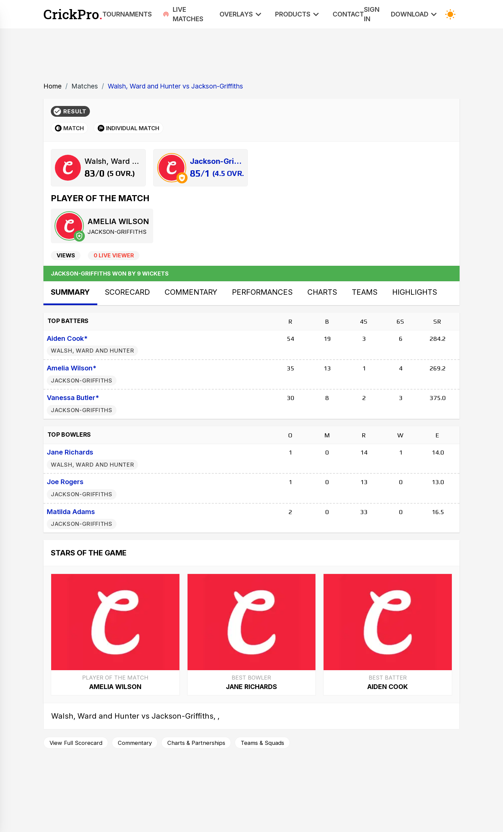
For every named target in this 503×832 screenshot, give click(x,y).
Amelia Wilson (118, 221)
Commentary (191, 292)
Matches (84, 86)
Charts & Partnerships (196, 742)
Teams (364, 292)
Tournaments (127, 14)
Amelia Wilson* (71, 368)
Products (298, 14)
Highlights (414, 292)
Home (52, 86)
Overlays (242, 14)
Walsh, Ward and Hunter (92, 350)
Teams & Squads (262, 742)
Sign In (371, 14)
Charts (322, 292)
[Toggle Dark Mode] (450, 14)
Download (415, 14)
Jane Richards (70, 452)
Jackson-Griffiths (117, 231)
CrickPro (72, 14)
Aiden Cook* (67, 338)
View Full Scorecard (75, 742)
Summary (70, 292)
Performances (262, 292)
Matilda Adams (71, 512)
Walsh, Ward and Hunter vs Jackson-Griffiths (175, 86)
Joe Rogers (65, 482)
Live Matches (183, 14)
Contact (348, 14)
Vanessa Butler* (73, 398)
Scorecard (127, 292)
